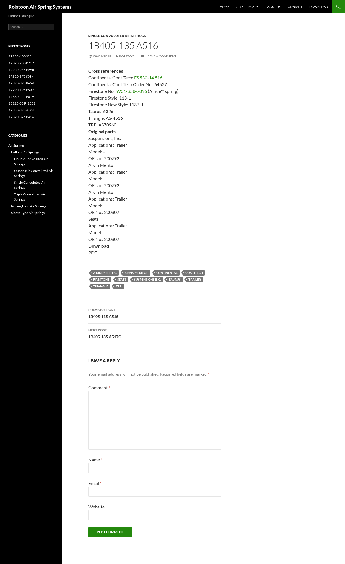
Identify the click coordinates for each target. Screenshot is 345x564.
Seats (121, 279)
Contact (295, 6)
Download (318, 6)
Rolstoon (128, 56)
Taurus (175, 279)
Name (95, 459)
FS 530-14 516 (148, 77)
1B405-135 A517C (154, 333)
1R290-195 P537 (21, 90)
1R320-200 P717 (21, 63)
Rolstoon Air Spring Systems (40, 7)
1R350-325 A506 (21, 110)
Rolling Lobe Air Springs (28, 206)
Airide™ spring (105, 273)
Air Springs (245, 6)
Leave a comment (161, 56)
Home (224, 6)
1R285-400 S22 (20, 56)
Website (96, 506)
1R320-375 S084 (21, 76)
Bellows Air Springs (25, 152)
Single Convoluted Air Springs (117, 36)
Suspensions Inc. (147, 279)
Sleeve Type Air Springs (28, 213)
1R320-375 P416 (21, 117)
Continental (167, 273)
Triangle (100, 286)
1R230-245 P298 (21, 70)
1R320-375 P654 (21, 83)
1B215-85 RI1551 (21, 103)
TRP (119, 286)
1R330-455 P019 (21, 97)
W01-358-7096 (131, 91)
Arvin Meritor (136, 273)
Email (95, 483)
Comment (99, 387)
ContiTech (194, 273)
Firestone (101, 279)
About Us (273, 6)
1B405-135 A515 (154, 313)
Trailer (194, 279)
